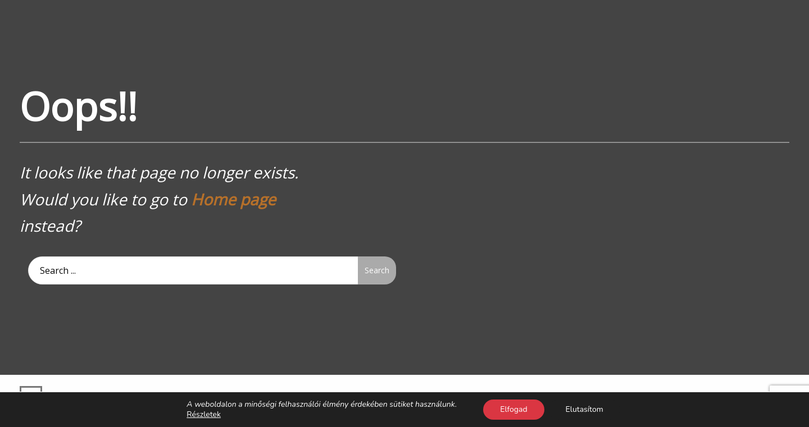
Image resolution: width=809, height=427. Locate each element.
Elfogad (513, 409)
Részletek (204, 415)
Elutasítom (584, 409)
